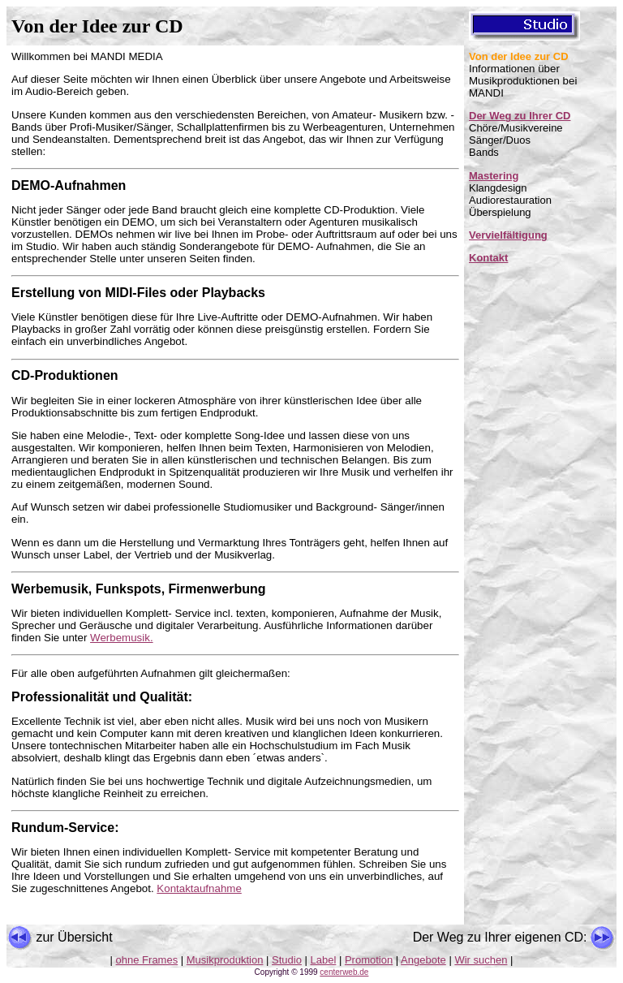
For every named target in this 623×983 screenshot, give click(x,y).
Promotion (369, 960)
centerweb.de (344, 972)
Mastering (493, 176)
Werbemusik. (121, 638)
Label (324, 960)
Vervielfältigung (508, 235)
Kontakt (488, 258)
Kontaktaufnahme (199, 888)
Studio (287, 960)
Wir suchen (480, 960)
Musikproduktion (225, 960)
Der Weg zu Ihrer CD (519, 116)
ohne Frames (147, 960)
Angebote (423, 960)
